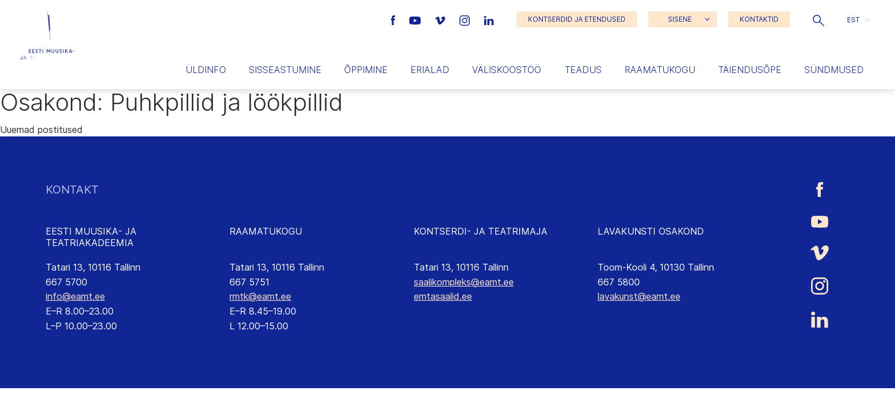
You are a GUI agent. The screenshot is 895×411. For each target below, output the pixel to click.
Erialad (429, 69)
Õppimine (366, 69)
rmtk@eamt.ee (260, 296)
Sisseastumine (285, 69)
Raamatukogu (659, 69)
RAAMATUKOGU (265, 231)
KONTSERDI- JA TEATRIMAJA (480, 231)
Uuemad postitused (41, 129)
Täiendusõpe (749, 69)
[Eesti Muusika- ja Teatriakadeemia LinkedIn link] (489, 19)
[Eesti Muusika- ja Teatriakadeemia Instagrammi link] (466, 19)
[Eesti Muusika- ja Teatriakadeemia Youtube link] (416, 19)
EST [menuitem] (853, 19)
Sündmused (834, 69)
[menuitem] (858, 19)
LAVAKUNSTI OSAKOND (651, 231)
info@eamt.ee (75, 296)
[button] (818, 19)
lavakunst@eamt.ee (639, 296)
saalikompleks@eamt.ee (464, 282)
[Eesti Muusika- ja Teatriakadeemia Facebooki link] (394, 19)
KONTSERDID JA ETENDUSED (577, 19)
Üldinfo (206, 69)
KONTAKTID (759, 19)
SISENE (680, 19)
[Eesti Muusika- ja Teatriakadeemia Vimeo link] (441, 19)
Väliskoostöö (506, 69)
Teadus (583, 69)
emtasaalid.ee (443, 296)
